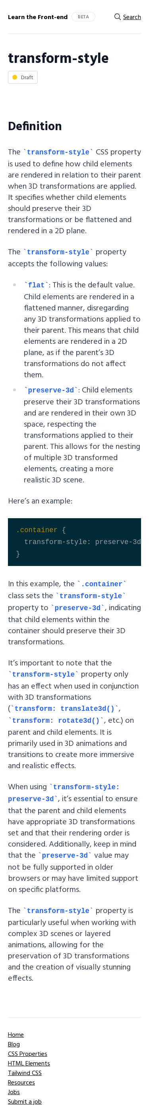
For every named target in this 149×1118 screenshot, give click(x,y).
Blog (14, 1044)
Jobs (14, 1092)
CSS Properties (27, 1054)
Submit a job (25, 1101)
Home (16, 1034)
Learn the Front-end (38, 17)
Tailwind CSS (25, 1073)
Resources (21, 1082)
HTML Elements (29, 1063)
